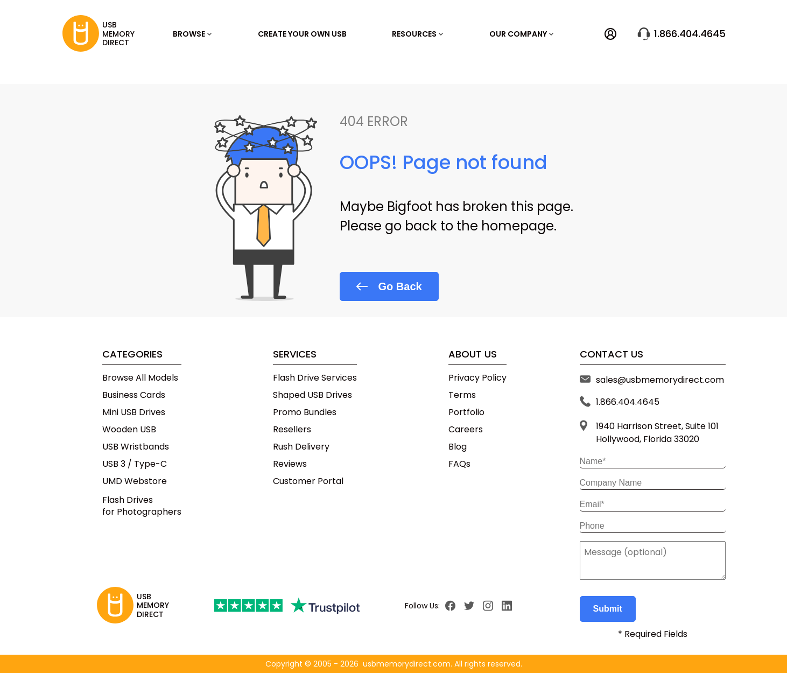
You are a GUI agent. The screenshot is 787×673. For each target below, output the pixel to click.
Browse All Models (140, 378)
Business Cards (133, 395)
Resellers (292, 429)
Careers (465, 429)
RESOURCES (418, 34)
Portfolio (466, 412)
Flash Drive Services (315, 378)
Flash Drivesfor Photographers (141, 505)
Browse (192, 34)
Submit (607, 608)
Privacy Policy (477, 378)
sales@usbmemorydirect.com (660, 380)
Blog (457, 447)
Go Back (389, 286)
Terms (462, 395)
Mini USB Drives (133, 412)
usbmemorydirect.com (407, 664)
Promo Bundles (304, 412)
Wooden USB (129, 429)
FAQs (459, 464)
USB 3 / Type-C (134, 464)
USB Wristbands (135, 447)
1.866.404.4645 (681, 33)
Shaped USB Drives (312, 395)
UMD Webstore (134, 481)
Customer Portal (308, 481)
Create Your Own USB (302, 34)
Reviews (290, 464)
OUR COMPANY (521, 34)
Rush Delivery (301, 447)
